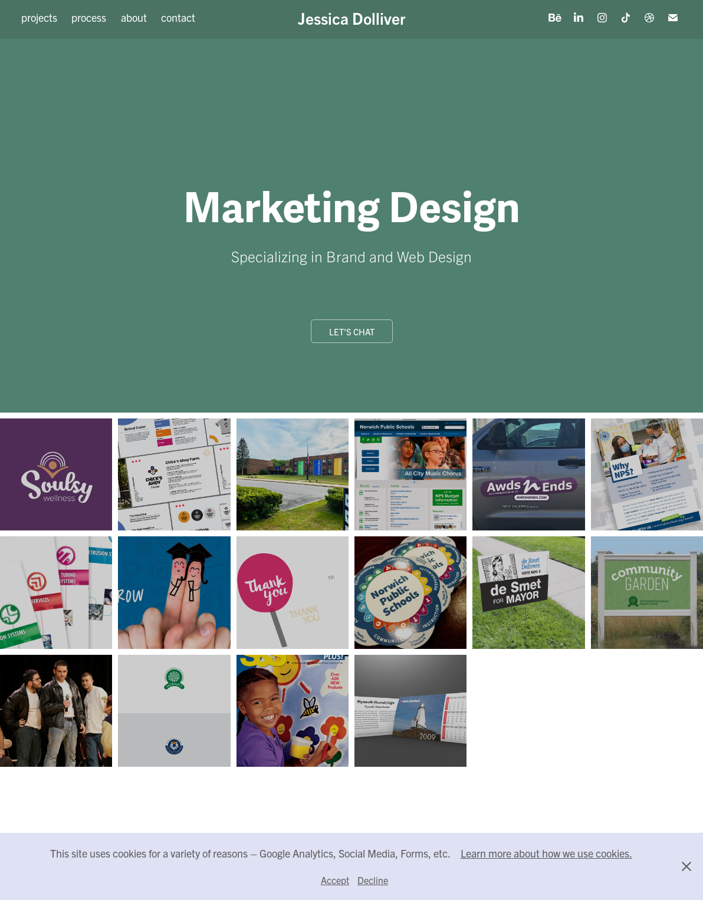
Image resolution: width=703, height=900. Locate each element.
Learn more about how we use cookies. (546, 853)
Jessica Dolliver (352, 18)
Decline (372, 880)
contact (178, 17)
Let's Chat (352, 331)
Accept (335, 880)
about (134, 17)
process (88, 17)
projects (39, 17)
